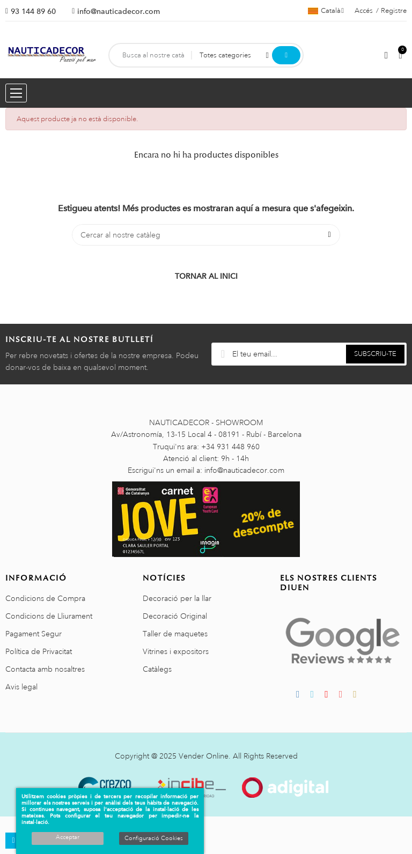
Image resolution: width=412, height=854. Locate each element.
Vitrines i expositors (176, 651)
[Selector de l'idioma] (326, 10)
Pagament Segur (33, 633)
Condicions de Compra (45, 598)
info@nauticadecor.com (118, 11)
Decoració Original (175, 616)
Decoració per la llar (177, 598)
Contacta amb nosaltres (45, 669)
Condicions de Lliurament (48, 616)
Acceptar (67, 837)
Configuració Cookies (153, 838)
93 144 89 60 (33, 11)
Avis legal (21, 687)
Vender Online (204, 756)
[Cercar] (206, 235)
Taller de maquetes (175, 633)
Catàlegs (157, 669)
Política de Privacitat (38, 651)
